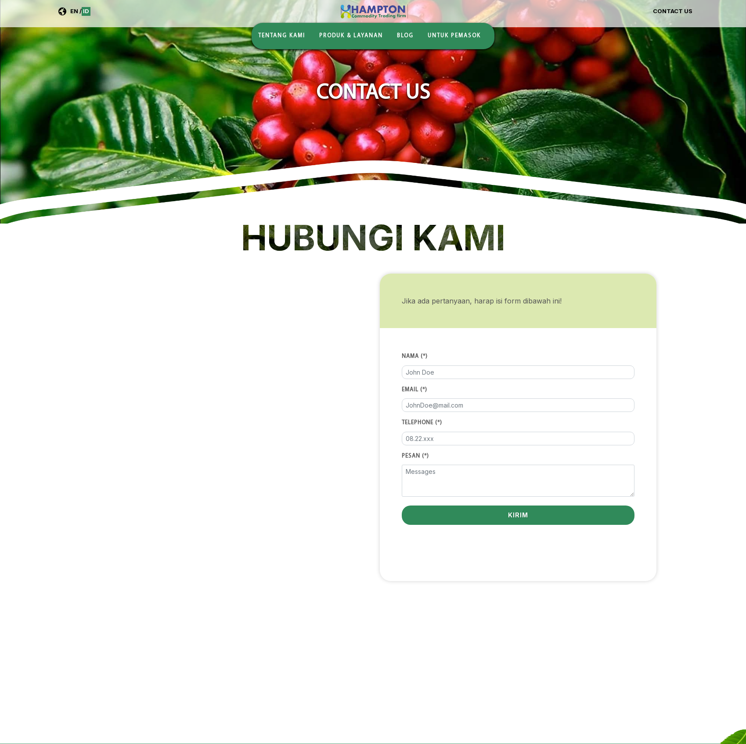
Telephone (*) (422, 423)
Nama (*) (415, 356)
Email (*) (414, 390)
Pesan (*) (415, 456)
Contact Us (672, 10)
